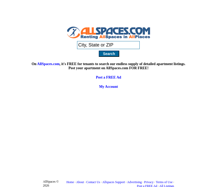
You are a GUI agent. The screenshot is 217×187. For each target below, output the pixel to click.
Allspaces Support (113, 182)
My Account (108, 87)
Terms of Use (164, 182)
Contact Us (93, 182)
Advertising (134, 182)
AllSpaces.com (48, 64)
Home (70, 182)
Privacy (149, 182)
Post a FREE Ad (108, 77)
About (80, 182)
